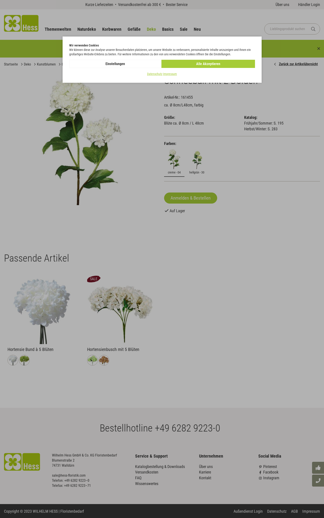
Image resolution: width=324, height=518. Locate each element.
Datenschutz (154, 74)
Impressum (170, 74)
